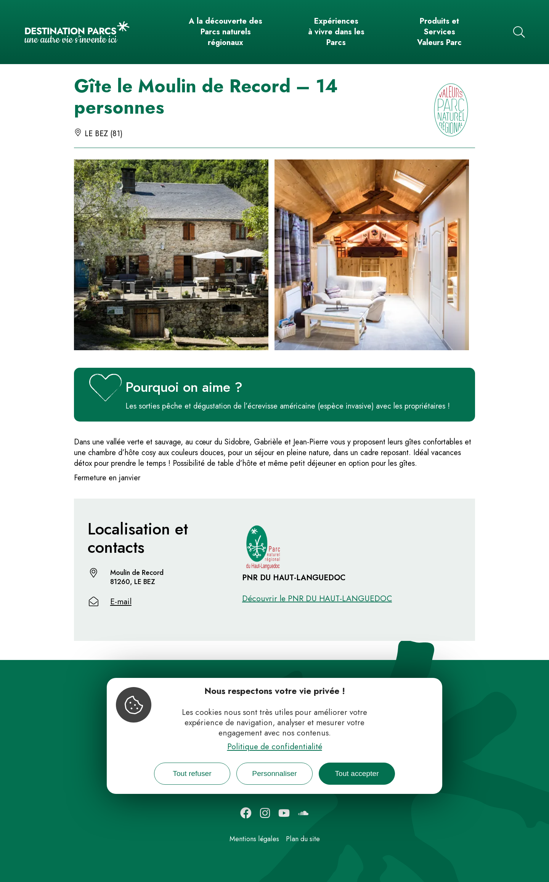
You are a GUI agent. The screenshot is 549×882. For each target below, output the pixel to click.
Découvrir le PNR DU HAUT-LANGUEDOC (317, 598)
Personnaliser (274, 773)
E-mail (121, 601)
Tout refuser (192, 773)
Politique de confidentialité (274, 746)
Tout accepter (357, 773)
